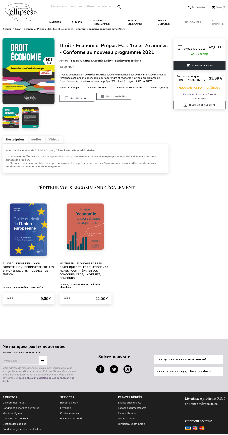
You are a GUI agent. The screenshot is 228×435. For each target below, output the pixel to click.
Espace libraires (164, 22)
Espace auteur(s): (184, 372)
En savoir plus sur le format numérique (199, 96)
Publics (77, 22)
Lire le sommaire (115, 98)
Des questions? (182, 361)
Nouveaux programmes (101, 22)
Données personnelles (15, 420)
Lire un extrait (77, 98)
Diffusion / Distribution (131, 425)
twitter (114, 371)
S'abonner (43, 362)
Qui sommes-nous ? (14, 404)
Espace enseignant (135, 22)
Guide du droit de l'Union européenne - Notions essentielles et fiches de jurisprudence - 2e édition (28, 270)
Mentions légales (12, 415)
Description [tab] (17, 140)
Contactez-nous (69, 415)
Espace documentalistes (132, 409)
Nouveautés (193, 22)
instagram (127, 371)
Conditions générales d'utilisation (22, 431)
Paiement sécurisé (71, 420)
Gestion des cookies (14, 425)
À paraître (218, 22)
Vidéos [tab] (63, 140)
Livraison (65, 409)
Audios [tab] (42, 140)
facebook (100, 371)
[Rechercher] (85, 6)
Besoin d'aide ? (69, 404)
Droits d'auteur (127, 420)
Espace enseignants (129, 404)
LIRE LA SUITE (144, 81)
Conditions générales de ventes (20, 409)
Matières (55, 22)
